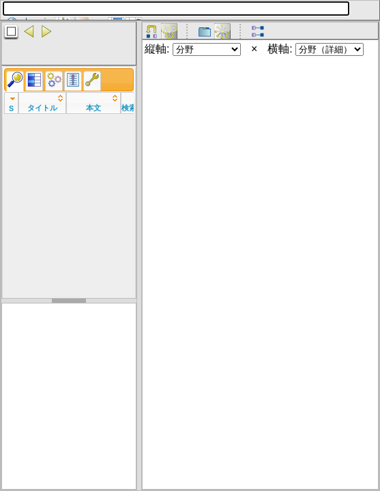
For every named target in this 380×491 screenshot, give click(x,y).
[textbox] (176, 8)
